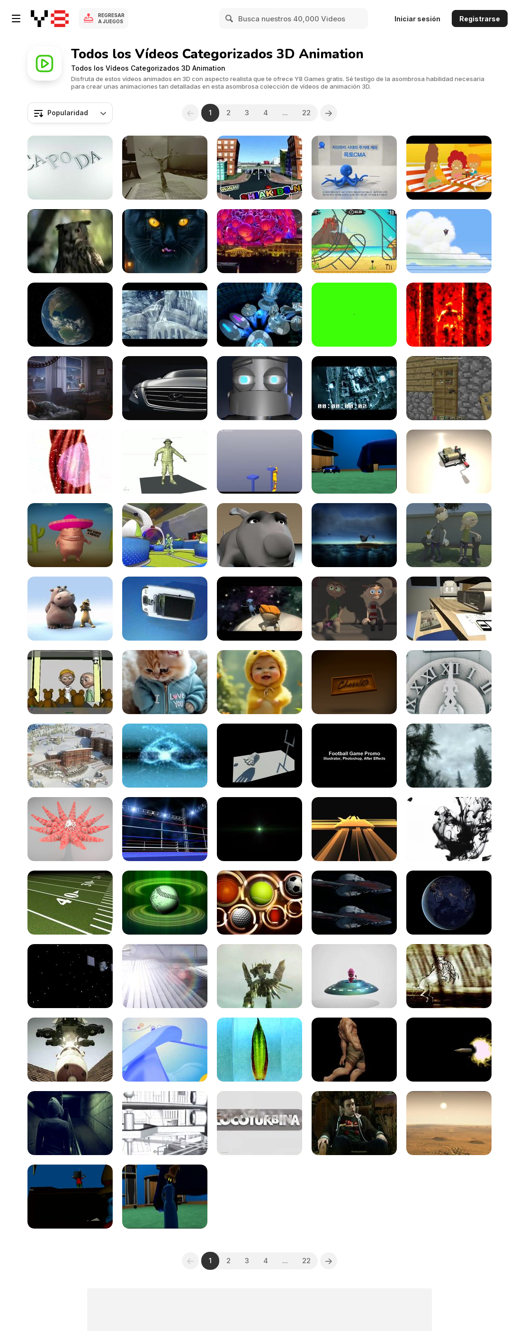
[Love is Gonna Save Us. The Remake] (259, 315)
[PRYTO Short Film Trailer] (70, 1123)
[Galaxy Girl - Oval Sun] (449, 1123)
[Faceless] (354, 1050)
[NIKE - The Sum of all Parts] (164, 535)
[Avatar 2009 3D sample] (354, 903)
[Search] (229, 18)
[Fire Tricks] (164, 756)
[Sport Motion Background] (259, 903)
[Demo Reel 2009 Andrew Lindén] (259, 756)
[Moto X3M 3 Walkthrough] (354, 241)
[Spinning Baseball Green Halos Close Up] (164, 903)
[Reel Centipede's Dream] (449, 315)
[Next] (328, 112)
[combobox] (70, 112)
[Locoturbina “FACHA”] (259, 1123)
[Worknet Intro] (164, 1050)
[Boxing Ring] (164, 829)
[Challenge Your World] (449, 682)
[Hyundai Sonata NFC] (164, 388)
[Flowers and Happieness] (449, 535)
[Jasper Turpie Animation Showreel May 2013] (259, 388)
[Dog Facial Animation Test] (259, 535)
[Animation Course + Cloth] (70, 1197)
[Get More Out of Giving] (70, 388)
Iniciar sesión (417, 19)
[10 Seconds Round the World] (354, 388)
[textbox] (70, 113)
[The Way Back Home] (259, 609)
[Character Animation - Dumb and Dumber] (354, 609)
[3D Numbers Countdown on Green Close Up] (354, 315)
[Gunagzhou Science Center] (164, 1123)
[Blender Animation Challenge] (259, 462)
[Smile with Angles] (259, 682)
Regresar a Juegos (111, 18)
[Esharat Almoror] (259, 168)
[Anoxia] (164, 315)
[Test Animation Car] (354, 462)
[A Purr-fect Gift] (164, 682)
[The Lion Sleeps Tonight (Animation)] (70, 609)
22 (306, 112)
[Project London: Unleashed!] (70, 1050)
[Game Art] (449, 756)
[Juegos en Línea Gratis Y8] (49, 18)
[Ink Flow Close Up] (449, 829)
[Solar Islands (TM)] (164, 976)
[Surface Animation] (70, 829)
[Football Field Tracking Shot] (70, 903)
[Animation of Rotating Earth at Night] (449, 903)
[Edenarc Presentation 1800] (70, 756)
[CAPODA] (70, 168)
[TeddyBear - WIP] (70, 682)
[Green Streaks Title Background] (259, 829)
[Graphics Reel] (354, 756)
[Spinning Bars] (354, 829)
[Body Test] (164, 462)
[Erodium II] (259, 1050)
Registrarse (479, 19)
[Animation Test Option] (164, 1197)
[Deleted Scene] (449, 241)
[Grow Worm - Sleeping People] (70, 462)
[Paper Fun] (164, 168)
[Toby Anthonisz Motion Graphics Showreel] (354, 1123)
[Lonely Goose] (354, 535)
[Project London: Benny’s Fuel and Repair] (259, 976)
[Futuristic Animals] (164, 241)
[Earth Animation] (70, 315)
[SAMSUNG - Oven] (449, 168)
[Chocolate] (354, 682)
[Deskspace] (449, 609)
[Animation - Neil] (354, 976)
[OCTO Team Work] (354, 168)
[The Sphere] (259, 241)
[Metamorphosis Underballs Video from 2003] (449, 976)
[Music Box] (449, 462)
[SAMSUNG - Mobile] (164, 609)
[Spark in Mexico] (70, 535)
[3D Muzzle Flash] (449, 1050)
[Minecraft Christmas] (449, 388)
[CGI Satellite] (70, 976)
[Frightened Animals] (70, 241)
